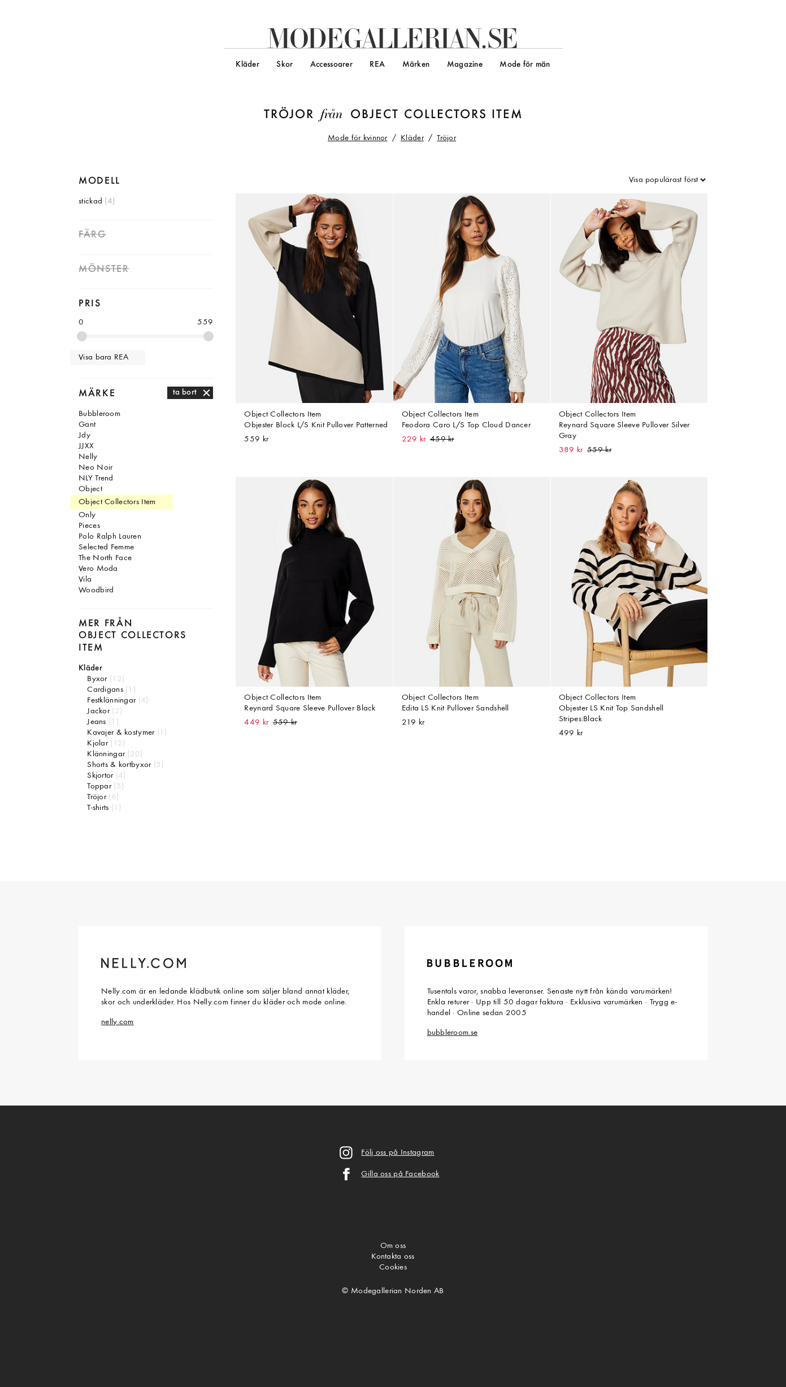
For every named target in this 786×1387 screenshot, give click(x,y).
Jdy (84, 435)
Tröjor (289, 115)
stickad (90, 201)
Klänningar (106, 754)
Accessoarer (331, 64)
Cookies (393, 1267)
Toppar (99, 786)
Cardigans (105, 690)
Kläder (247, 64)
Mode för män (525, 64)
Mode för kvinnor (358, 138)
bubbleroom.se (452, 1033)
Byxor (97, 679)
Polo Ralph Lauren (110, 536)
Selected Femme (106, 547)
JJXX (86, 446)
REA (377, 64)
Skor (284, 64)
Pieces (89, 526)
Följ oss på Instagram (397, 1152)
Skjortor (100, 775)
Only (87, 515)
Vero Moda (98, 569)
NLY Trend (96, 478)
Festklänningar (111, 700)
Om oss (393, 1246)
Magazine (465, 64)
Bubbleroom (99, 414)
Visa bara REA (103, 357)
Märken (416, 64)
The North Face (105, 558)
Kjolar (97, 743)
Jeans (96, 722)
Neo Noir (95, 467)
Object (90, 489)
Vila (85, 579)
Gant (87, 425)
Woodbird (96, 590)
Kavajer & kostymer (120, 733)
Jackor (98, 711)
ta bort (185, 392)
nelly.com (117, 1022)
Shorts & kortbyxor (119, 765)
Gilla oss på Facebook (400, 1174)
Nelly (88, 457)
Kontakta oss (392, 1256)
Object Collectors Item (436, 115)
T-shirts (97, 808)
